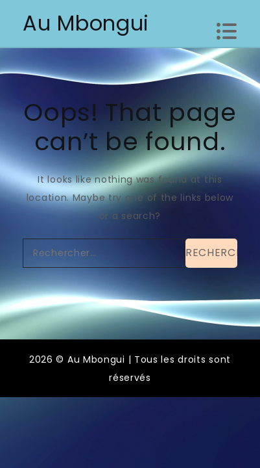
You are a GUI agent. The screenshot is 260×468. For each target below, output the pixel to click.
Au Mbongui (86, 23)
